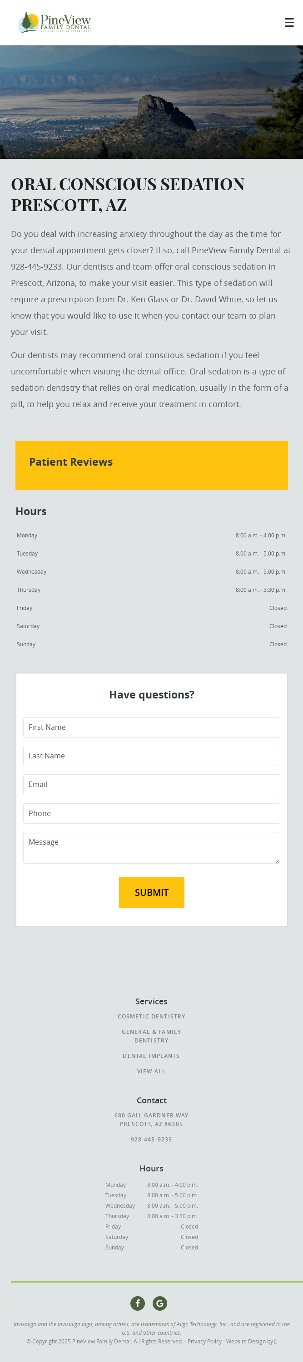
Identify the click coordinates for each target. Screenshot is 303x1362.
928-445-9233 (152, 1139)
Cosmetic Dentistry (152, 1016)
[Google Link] (160, 1303)
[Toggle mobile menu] (289, 22)
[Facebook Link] (137, 1303)
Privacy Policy (205, 1341)
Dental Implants (151, 1056)
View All (151, 1071)
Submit (152, 892)
